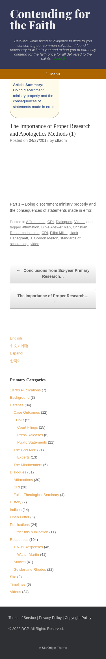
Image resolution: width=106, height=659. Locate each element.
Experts (23, 457)
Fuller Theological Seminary (36, 495)
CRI (50, 222)
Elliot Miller (59, 233)
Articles (20, 562)
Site (13, 577)
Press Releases (30, 435)
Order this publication (31, 532)
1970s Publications (25, 390)
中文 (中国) (19, 346)
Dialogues (64, 222)
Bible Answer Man (56, 227)
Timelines (17, 584)
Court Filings (27, 427)
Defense (16, 405)
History (15, 502)
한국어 (15, 361)
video (35, 244)
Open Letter (19, 517)
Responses (19, 539)
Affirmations (35, 222)
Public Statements (32, 442)
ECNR (19, 420)
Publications (20, 525)
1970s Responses (28, 547)
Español (16, 353)
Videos (79, 222)
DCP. (25, 629)
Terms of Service (22, 618)
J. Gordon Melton (44, 238)
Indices (15, 510)
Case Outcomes (27, 412)
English (16, 338)
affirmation (30, 227)
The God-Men (25, 450)
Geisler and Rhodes (30, 569)
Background (19, 397)
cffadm (61, 140)
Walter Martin (28, 554)
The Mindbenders (28, 465)
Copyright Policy (78, 618)
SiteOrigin (49, 647)
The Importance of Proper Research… (53, 299)
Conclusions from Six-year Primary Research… (52, 273)
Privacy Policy (50, 618)
